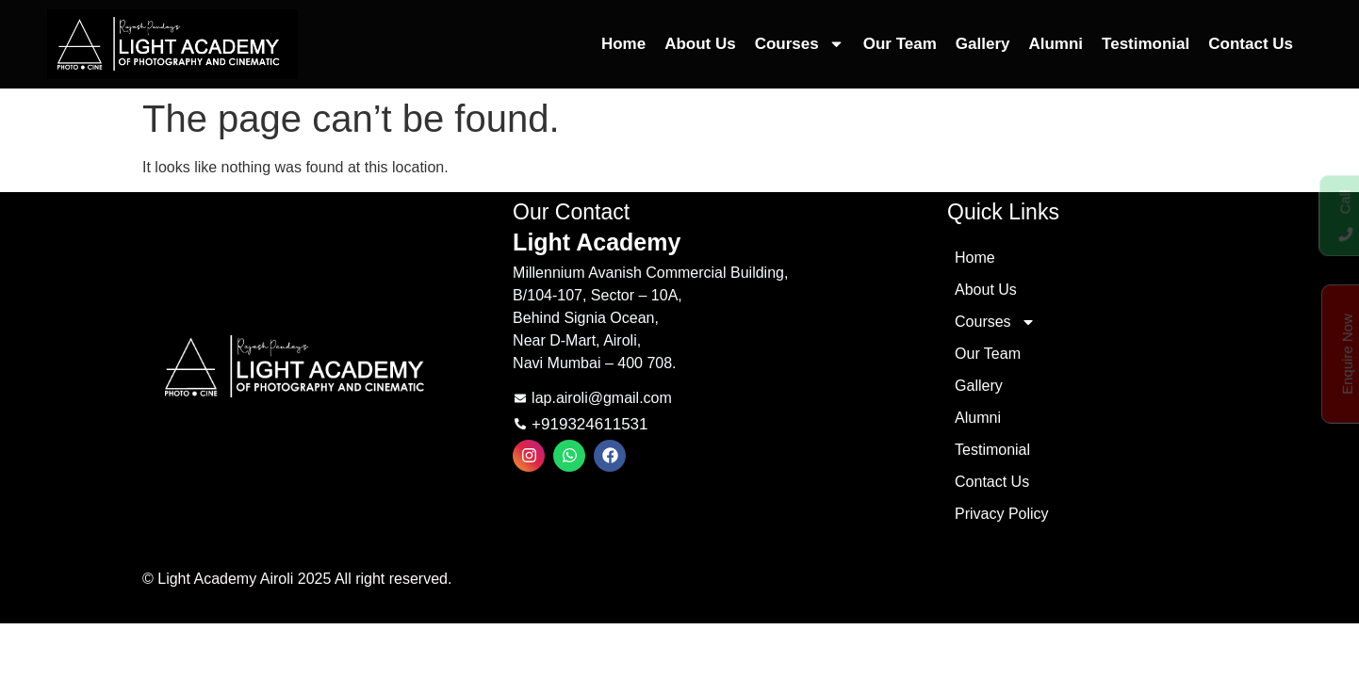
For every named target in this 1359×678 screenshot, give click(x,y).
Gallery (983, 44)
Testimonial (1145, 44)
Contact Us (1250, 44)
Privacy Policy (1002, 514)
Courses (799, 43)
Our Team (900, 44)
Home (623, 44)
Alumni (1055, 44)
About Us (700, 44)
